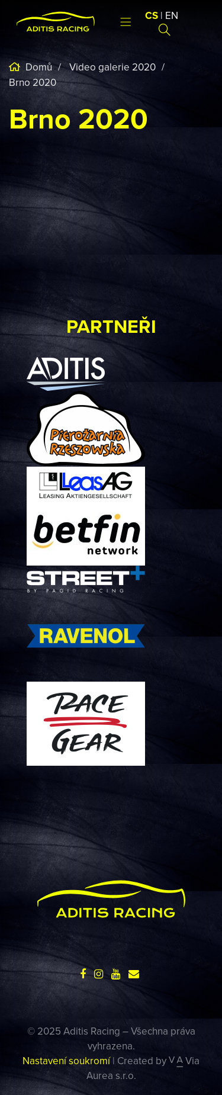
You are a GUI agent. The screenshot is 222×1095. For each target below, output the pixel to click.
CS (151, 15)
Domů (37, 67)
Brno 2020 (32, 82)
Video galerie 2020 (112, 67)
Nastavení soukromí (66, 1061)
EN (171, 15)
